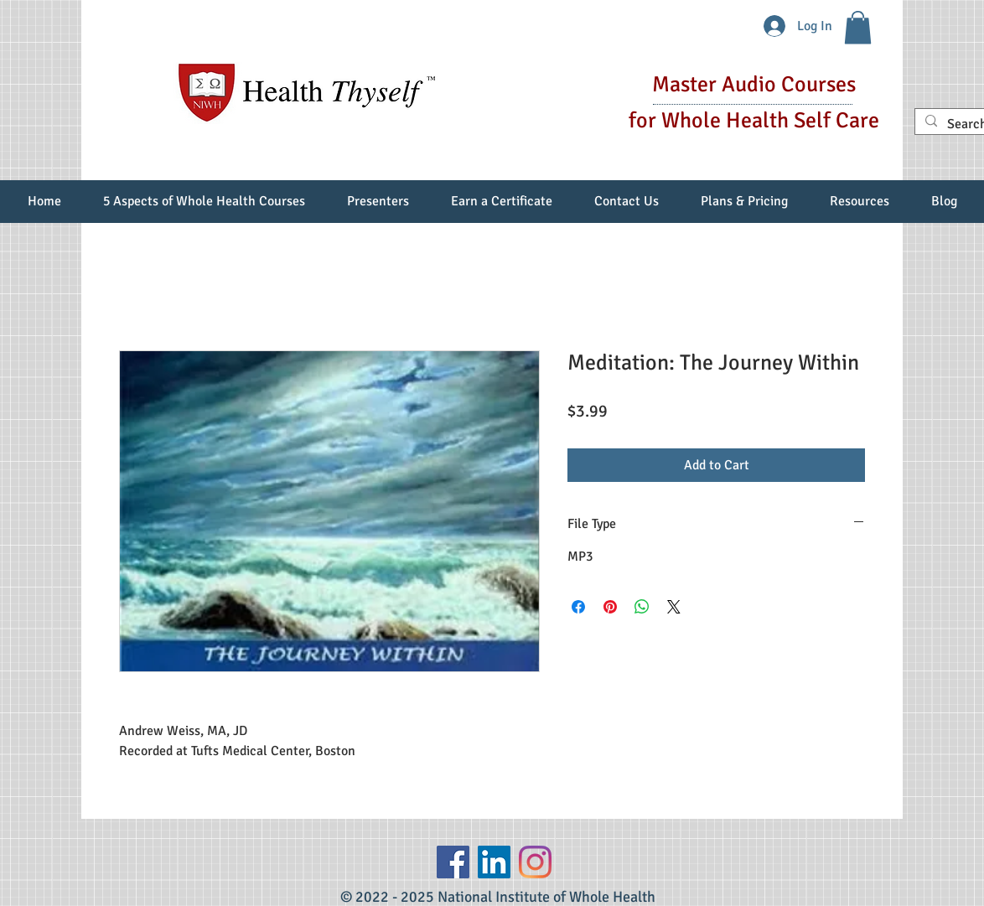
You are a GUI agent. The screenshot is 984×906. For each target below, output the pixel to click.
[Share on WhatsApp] (642, 607)
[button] (858, 27)
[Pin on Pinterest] (610, 607)
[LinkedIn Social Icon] (494, 862)
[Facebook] (453, 862)
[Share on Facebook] (578, 607)
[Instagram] (535, 862)
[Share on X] (674, 607)
